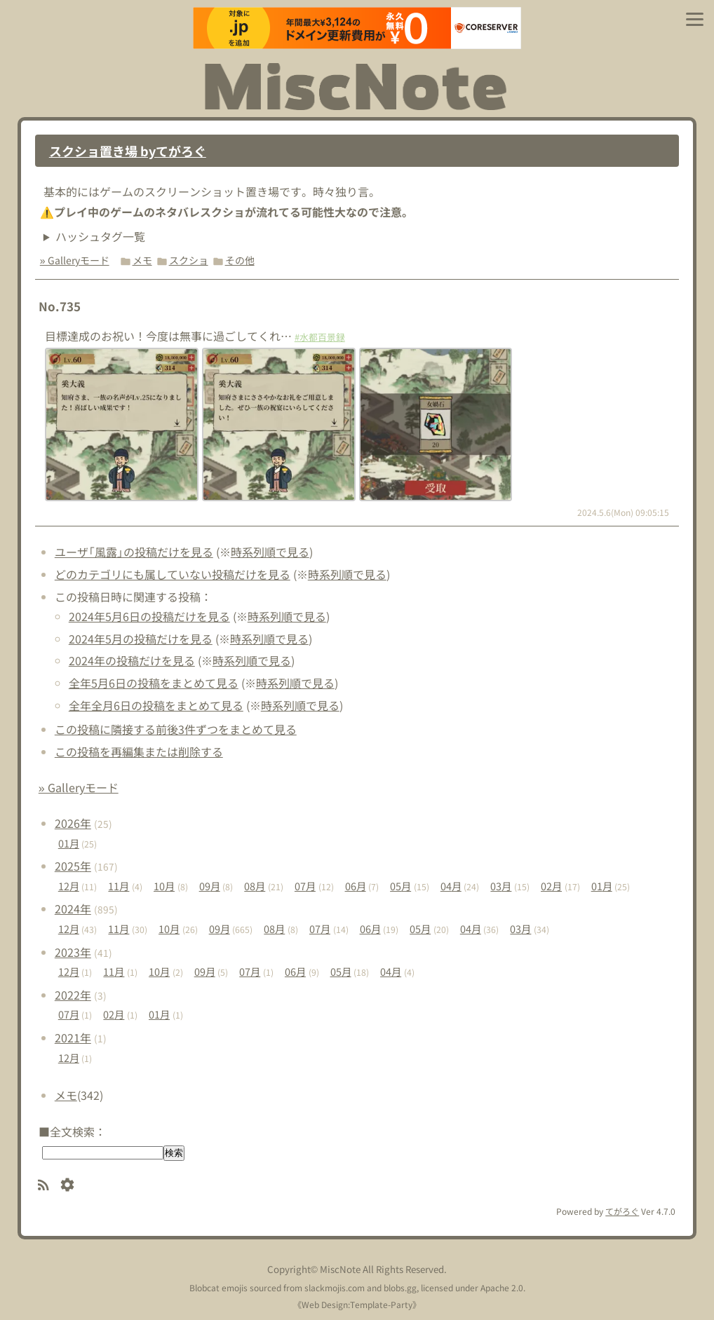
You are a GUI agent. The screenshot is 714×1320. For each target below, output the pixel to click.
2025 (73, 865)
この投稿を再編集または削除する (139, 751)
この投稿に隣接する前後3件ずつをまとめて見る (176, 729)
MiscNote (340, 1269)
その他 (240, 260)
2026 (73, 823)
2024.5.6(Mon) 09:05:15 (623, 512)
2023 (73, 952)
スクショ (188, 260)
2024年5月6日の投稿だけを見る (149, 616)
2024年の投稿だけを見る (132, 660)
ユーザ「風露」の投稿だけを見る (134, 551)
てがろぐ (622, 1211)
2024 (73, 908)
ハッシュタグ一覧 (100, 236)
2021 (73, 1037)
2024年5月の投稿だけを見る (141, 638)
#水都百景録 (320, 336)
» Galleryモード (74, 260)
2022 (73, 994)
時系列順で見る (270, 551)
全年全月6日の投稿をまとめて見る (156, 705)
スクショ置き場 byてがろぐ (127, 151)
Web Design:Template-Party (357, 1304)
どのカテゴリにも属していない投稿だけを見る (172, 574)
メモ (142, 260)
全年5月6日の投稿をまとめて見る (153, 682)
